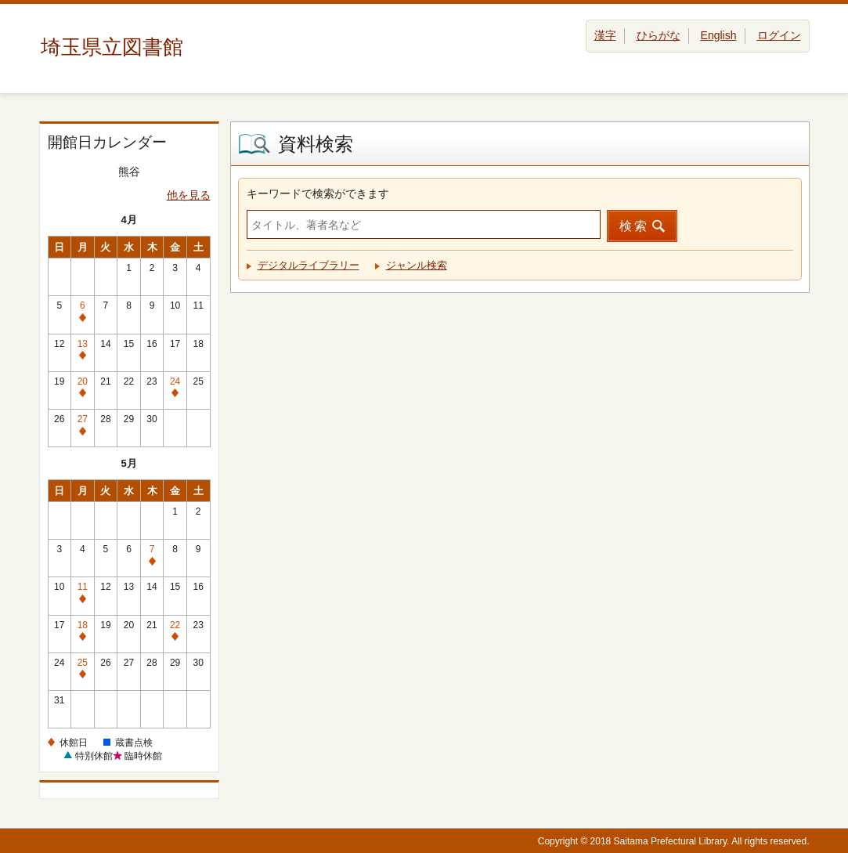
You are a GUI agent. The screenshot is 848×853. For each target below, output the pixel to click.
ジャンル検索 (416, 265)
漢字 (605, 35)
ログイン (779, 35)
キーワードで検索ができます (318, 193)
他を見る (189, 195)
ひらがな (658, 35)
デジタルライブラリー (308, 265)
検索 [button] (634, 226)
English (719, 35)
